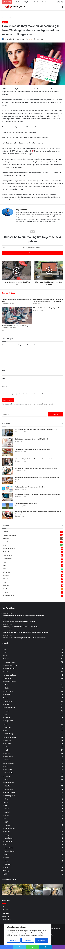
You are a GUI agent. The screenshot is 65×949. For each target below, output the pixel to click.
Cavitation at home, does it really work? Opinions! (31, 439)
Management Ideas (10, 665)
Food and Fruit (7, 555)
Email (4, 378)
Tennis (6, 815)
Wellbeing (6, 585)
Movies (6, 685)
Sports (5, 565)
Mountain (7, 864)
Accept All (41, 940)
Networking (8, 841)
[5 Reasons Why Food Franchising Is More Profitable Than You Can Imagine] (7, 480)
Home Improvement (9, 535)
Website (4, 386)
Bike (5, 652)
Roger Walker (8, 39)
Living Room (8, 756)
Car (5, 655)
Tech (4, 545)
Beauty (6, 711)
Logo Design (8, 838)
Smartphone (8, 848)
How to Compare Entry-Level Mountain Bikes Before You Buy (31, 2)
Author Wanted (6, 910)
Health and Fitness (9, 548)
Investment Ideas (8, 595)
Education (6, 579)
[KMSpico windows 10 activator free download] (7, 489)
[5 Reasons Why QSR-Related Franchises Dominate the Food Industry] (7, 462)
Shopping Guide (9, 796)
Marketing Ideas (9, 668)
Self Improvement (10, 792)
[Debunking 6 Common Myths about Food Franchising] (7, 452)
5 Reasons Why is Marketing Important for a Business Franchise (36, 468)
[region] (27, 934)
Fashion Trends (8, 552)
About (3, 906)
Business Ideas (9, 662)
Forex (6, 766)
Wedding (6, 575)
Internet (7, 831)
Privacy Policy (6, 919)
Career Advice (9, 783)
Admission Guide (10, 675)
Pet (5, 730)
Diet (5, 714)
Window (7, 760)
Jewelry (7, 694)
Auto (4, 562)
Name (4, 370)
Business (6, 538)
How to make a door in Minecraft (26, 504)
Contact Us (5, 913)
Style (6, 799)
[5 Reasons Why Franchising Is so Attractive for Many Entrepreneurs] (7, 497)
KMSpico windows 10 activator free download (30, 487)
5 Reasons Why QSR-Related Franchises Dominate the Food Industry (37, 459)
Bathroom (7, 740)
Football (7, 812)
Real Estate (8, 769)
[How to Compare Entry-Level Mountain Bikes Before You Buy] (12, 889)
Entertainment (7, 558)
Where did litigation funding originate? (46, 308)
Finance (5, 592)
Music (6, 688)
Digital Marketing (10, 828)
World (5, 589)
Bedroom (7, 743)
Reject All (28, 940)
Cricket (6, 809)
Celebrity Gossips (10, 681)
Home (5, 18)
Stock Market (8, 773)
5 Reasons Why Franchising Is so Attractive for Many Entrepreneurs (37, 494)
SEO (5, 844)
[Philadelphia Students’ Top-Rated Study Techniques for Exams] (17, 315)
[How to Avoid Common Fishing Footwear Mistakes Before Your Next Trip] (32, 889)
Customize (13, 940)
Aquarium (7, 727)
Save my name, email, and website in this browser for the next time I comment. (27, 394)
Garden (6, 750)
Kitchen (7, 753)
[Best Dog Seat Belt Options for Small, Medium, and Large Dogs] (53, 889)
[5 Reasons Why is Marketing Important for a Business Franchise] (7, 471)
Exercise (7, 717)
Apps (6, 822)
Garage (6, 747)
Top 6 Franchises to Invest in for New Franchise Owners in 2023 (36, 429)
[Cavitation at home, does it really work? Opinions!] (7, 442)
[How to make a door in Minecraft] (7, 506)
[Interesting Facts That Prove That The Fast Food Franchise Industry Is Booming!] (7, 515)
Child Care (7, 786)
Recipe (6, 704)
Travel (5, 569)
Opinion (11, 18)
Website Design (9, 851)
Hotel (6, 861)
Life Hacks (6, 572)
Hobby (5, 582)
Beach (6, 858)
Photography (8, 734)
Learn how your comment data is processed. (39, 404)
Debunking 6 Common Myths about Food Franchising (32, 449)
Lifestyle (5, 542)
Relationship (8, 789)
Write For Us (5, 916)
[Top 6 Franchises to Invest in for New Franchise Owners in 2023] (7, 432)
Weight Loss (8, 721)
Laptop (6, 835)
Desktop (7, 825)
